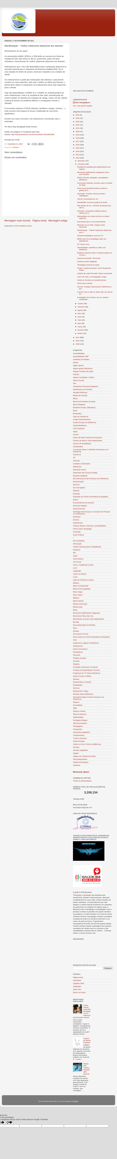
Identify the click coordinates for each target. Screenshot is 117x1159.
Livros (75, 577)
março (80, 327)
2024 (78, 118)
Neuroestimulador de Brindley (84, 625)
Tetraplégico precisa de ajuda (88, 265)
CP (74, 458)
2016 (78, 145)
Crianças (76, 461)
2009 (78, 344)
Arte (74, 383)
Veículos (76, 747)
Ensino (75, 500)
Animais (76, 374)
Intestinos (76, 550)
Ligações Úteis (78, 983)
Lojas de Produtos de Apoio (83, 580)
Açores (75, 362)
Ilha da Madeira (79, 541)
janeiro (80, 333)
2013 (78, 155)
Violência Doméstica (80, 762)
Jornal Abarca (78, 559)
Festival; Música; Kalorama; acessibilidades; (89, 526)
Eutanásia (77, 517)
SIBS (75, 708)
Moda (75, 610)
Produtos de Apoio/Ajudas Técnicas (86, 670)
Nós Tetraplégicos (82, 102)
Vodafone (76, 765)
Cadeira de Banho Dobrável (87, 1040)
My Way (76, 622)
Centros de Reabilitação (82, 444)
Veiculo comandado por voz (87, 199)
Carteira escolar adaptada (87, 261)
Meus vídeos (78, 595)
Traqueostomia (78, 735)
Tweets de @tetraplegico (82, 781)
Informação (77, 544)
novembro (82, 164)
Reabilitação (77, 685)
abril (79, 323)
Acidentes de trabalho (81, 359)
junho (80, 317)
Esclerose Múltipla (80, 506)
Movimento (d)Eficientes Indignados (86, 613)
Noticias (76, 631)
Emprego (76, 494)
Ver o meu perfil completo (82, 106)
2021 (78, 128)
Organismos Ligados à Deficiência (86, 643)
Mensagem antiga (57, 220)
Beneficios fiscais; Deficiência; (84, 407)
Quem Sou (77, 989)
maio (80, 320)
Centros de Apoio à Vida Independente (87, 440)
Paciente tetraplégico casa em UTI (90, 236)
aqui (93, 933)
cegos (75, 431)
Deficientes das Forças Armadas (85, 473)
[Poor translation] (9, 1122)
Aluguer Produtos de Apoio (83, 371)
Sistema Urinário (79, 711)
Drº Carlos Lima (83, 244)
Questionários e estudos (82, 682)
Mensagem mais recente (17, 220)
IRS (74, 553)
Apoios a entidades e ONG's (83, 377)
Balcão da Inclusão (80, 395)
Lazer (75, 568)
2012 (78, 158)
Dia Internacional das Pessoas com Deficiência (90, 479)
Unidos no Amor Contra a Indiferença (87, 744)
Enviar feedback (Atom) (23, 226)
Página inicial (39, 220)
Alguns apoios (78, 365)
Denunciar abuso (81, 772)
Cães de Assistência (80, 417)
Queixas (76, 679)
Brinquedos (77, 414)
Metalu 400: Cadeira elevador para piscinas (86, 1069)
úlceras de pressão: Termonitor (89, 258)
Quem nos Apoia (79, 992)
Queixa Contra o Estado (82, 676)
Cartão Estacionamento (82, 419)
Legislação (77, 571)
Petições (76, 664)
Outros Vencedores (80, 649)
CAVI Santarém (79, 428)
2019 (78, 135)
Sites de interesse (79, 714)
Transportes (77, 729)
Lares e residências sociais (83, 565)
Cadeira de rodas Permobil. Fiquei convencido (94, 273)
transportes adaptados (81, 732)
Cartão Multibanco (80, 425)
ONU (75, 640)
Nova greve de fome (80, 634)
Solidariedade (78, 717)
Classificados (78, 447)
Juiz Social (77, 562)
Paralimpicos (78, 652)
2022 (78, 125)
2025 (78, 115)
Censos (76, 434)
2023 (78, 122)
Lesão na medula (79, 574)
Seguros (76, 702)
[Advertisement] (23, 62)
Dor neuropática (79, 488)
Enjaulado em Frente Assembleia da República (90, 497)
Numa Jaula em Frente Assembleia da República (91, 637)
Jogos (75, 556)
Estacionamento (79, 509)
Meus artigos (78, 592)
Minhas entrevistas (80, 604)
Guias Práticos (78, 535)
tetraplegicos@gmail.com (82, 807)
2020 (78, 131)
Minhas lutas (78, 607)
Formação (77, 532)
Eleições (76, 491)
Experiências (78, 523)
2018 (78, 138)
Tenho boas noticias (84, 283)
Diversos (76, 485)
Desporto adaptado (80, 476)
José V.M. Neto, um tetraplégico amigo (91, 277)
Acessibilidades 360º (81, 356)
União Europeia (79, 741)
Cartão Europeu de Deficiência (84, 422)
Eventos (16, 147)
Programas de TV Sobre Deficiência (86, 673)
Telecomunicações (80, 723)
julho (80, 313)
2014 (78, 151)
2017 (78, 141)
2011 (78, 337)
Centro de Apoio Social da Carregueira (87, 437)
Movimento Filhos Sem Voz (83, 616)
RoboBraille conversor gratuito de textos (92, 202)
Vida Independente (80, 759)
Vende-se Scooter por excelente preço (91, 280)
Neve (75, 628)
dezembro (82, 161)
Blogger (75, 1101)
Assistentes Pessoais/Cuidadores (85, 386)
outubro (81, 304)
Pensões (76, 661)
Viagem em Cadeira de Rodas (84, 756)
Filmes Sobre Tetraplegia (82, 529)
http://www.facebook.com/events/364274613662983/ (33, 134)
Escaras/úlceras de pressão (83, 503)
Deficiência (77, 467)
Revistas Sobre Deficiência (83, 694)
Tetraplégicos (78, 726)
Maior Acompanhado (81, 586)
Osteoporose (78, 646)
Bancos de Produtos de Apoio (84, 401)
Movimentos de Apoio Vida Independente (88, 619)
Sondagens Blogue (80, 720)
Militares (76, 598)
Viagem (76, 753)
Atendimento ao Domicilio (82, 389)
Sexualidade (77, 705)
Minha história (78, 601)
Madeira (76, 583)
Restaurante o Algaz (80, 691)
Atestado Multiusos (80, 392)
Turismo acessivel (80, 738)
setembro (81, 307)
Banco (75, 398)
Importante (77, 980)
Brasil (75, 410)
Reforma (76, 688)
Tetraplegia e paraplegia (82, 895)
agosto (80, 310)
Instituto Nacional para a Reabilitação (87, 547)
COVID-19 (77, 455)
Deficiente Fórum (79, 470)
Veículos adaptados (80, 750)
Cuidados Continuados (81, 464)
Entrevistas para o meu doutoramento (91, 222)
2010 (78, 341)
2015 (78, 148)
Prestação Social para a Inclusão (85, 667)
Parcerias (76, 655)
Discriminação (78, 482)
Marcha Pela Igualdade (81, 589)
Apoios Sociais (78, 380)
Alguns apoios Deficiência (82, 368)
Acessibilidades (79, 353)
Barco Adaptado (79, 404)
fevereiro (81, 330)
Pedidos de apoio (79, 658)
